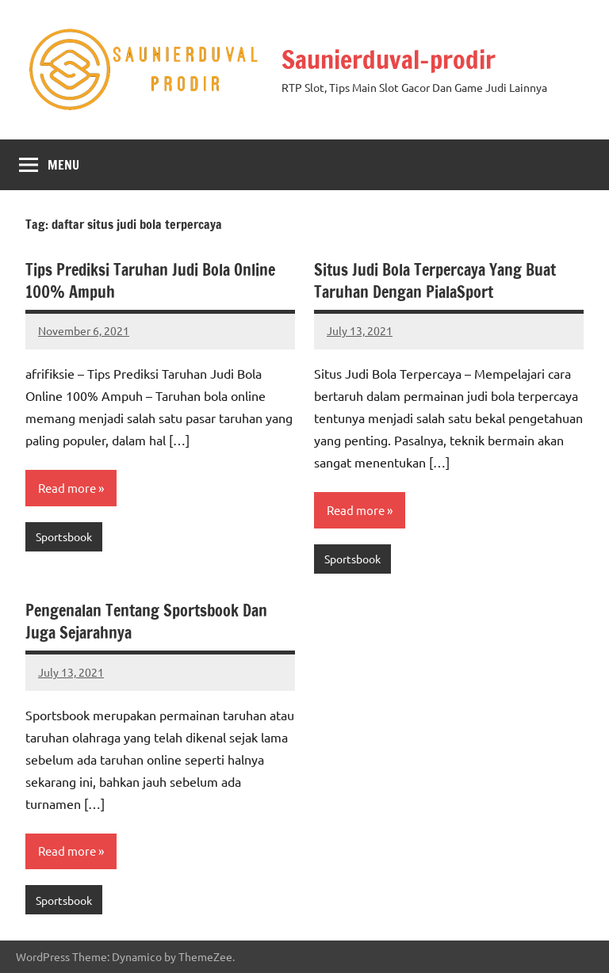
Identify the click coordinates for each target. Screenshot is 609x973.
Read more (67, 487)
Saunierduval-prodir (389, 59)
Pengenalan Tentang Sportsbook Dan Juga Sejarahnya (146, 621)
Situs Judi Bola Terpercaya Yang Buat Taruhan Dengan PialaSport (435, 280)
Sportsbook (64, 536)
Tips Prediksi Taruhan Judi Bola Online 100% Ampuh (150, 280)
